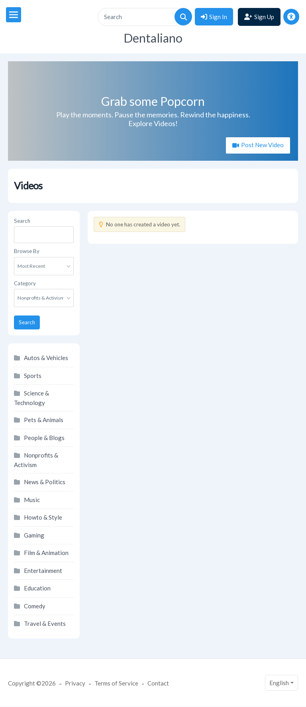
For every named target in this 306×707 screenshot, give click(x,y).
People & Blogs (44, 437)
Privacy (75, 683)
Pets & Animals (43, 419)
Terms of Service (116, 683)
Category (25, 283)
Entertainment (43, 570)
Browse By (26, 251)
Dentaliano (153, 38)
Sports (32, 375)
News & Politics (44, 481)
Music (32, 499)
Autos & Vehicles (46, 357)
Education (37, 588)
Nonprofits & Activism (36, 460)
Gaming (34, 535)
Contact (158, 683)
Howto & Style (43, 517)
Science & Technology (31, 398)
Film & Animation (46, 552)
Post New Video (262, 144)
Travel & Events (45, 623)
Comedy (34, 606)
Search (22, 221)
